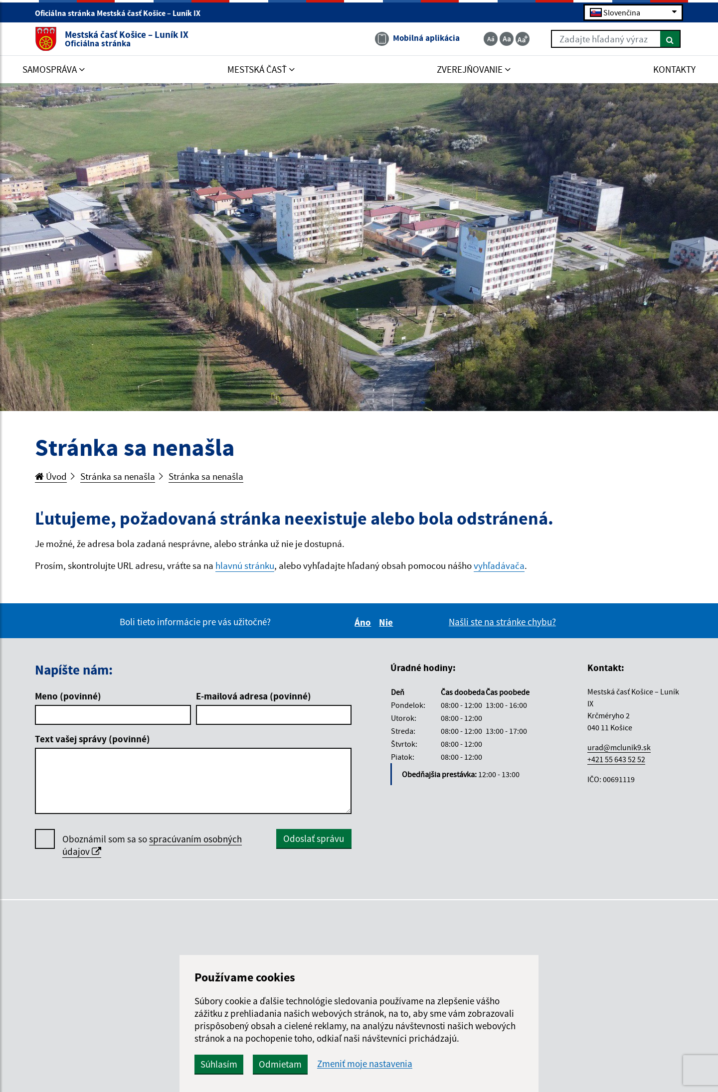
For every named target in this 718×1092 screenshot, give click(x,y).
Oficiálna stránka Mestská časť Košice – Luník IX (122, 13)
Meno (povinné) (68, 696)
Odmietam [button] (280, 1064)
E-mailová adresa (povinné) (253, 696)
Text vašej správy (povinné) (92, 739)
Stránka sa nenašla (117, 476)
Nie (387, 622)
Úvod (51, 476)
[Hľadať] (670, 39)
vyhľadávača (499, 565)
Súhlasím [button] (218, 1064)
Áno (364, 622)
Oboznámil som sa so (152, 845)
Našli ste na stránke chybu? (502, 622)
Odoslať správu (313, 838)
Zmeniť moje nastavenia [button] (364, 1064)
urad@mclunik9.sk (619, 747)
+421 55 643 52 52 (616, 759)
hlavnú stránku (244, 565)
